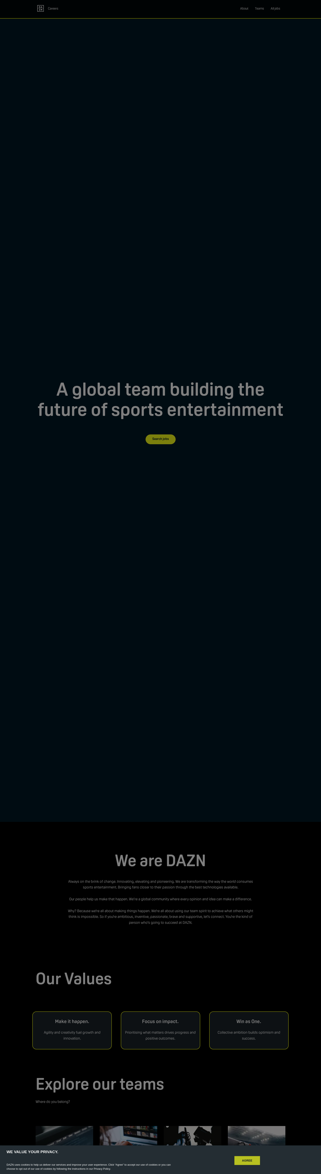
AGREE (247, 1165)
